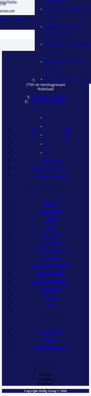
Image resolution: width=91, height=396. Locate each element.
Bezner (50, 226)
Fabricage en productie (50, 176)
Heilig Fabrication (50, 273)
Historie (50, 339)
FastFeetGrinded (50, 242)
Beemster (50, 219)
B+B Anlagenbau (50, 211)
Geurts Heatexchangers (50, 250)
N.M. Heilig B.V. (50, 289)
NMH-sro (50, 296)
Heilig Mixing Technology (50, 281)
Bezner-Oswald (50, 234)
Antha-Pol (50, 203)
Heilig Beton (50, 257)
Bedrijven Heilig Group (50, 347)
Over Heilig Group (50, 331)
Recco (50, 304)
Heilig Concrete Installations (50, 265)
